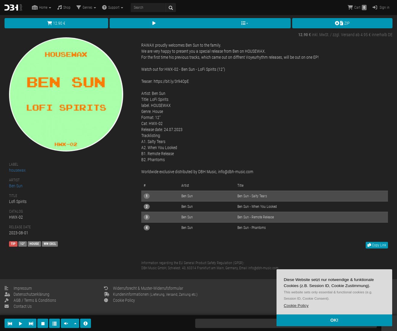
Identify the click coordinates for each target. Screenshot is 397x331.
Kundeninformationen (151, 294)
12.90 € (56, 23)
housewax (17, 170)
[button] (296, 305)
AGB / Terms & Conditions (30, 300)
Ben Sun (16, 185)
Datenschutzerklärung (27, 294)
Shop (63, 7)
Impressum (18, 288)
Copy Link (376, 245)
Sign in (381, 7)
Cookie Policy (119, 300)
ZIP (342, 23)
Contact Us (18, 306)
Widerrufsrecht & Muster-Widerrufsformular (143, 288)
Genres (86, 7)
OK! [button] (334, 320)
